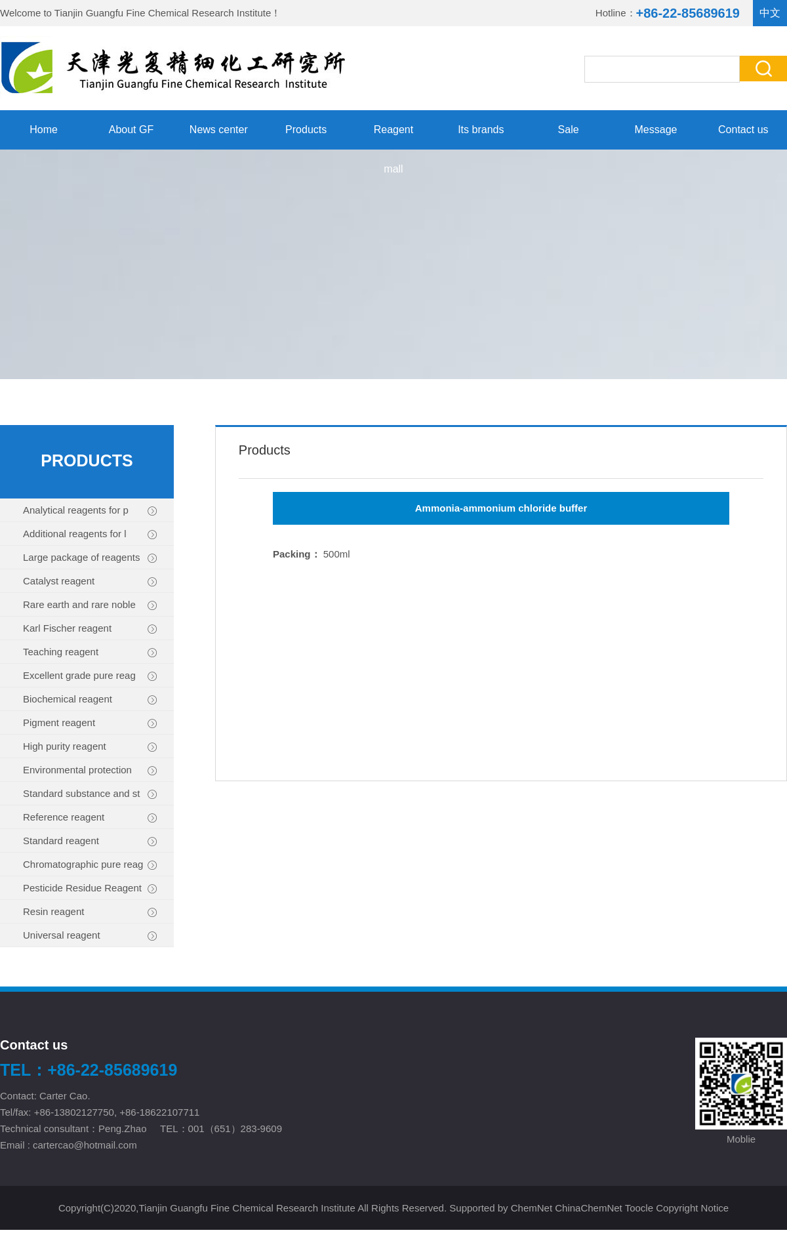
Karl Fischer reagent (90, 629)
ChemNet (531, 1207)
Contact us (743, 129)
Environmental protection (90, 770)
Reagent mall (394, 137)
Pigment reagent (90, 723)
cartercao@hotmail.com (86, 1144)
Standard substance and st (90, 794)
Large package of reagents (90, 558)
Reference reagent (90, 817)
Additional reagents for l (90, 534)
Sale (568, 129)
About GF (131, 129)
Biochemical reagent (90, 699)
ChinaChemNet (588, 1207)
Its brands (481, 129)
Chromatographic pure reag (90, 865)
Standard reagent (90, 841)
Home (44, 129)
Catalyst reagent (90, 581)
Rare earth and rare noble (90, 605)
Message (656, 129)
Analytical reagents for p (90, 510)
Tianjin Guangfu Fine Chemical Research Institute (162, 12)
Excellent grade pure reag (90, 676)
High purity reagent (90, 747)
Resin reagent (90, 912)
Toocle (639, 1207)
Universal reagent (90, 935)
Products (306, 129)
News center (219, 129)
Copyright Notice (692, 1207)
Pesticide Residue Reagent (90, 888)
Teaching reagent (90, 652)
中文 (769, 12)
